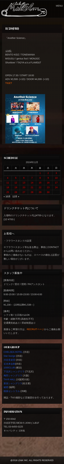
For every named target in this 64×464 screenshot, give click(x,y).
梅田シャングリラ (13, 375)
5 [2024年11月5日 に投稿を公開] (15, 178)
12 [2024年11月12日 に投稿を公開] (16, 182)
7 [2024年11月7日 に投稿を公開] (32, 178)
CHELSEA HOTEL (13, 352)
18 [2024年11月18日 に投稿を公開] (7, 187)
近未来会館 (9, 363)
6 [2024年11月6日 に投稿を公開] (24, 178)
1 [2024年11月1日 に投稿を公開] (40, 173)
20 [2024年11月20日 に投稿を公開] (24, 187)
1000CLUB (9, 367)
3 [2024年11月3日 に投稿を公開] (56, 173)
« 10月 (7, 196)
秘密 (6, 387)
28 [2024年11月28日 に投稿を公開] (32, 192)
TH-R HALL (10, 379)
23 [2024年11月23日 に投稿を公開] (48, 187)
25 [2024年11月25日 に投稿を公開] (7, 192)
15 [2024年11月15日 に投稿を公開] (40, 182)
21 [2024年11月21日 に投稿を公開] (32, 187)
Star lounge (10, 356)
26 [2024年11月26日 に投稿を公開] (16, 192)
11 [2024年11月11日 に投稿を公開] (7, 182)
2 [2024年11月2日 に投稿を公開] (48, 173)
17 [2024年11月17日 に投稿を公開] (56, 182)
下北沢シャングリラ (14, 371)
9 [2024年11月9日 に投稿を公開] (48, 178)
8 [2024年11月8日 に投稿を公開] (40, 178)
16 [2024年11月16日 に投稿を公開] (48, 182)
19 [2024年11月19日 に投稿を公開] (16, 187)
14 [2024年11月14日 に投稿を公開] (32, 182)
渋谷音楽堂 (9, 360)
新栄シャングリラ (13, 383)
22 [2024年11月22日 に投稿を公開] (40, 187)
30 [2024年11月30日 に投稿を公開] (48, 192)
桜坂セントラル (12, 391)
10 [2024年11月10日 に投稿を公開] (56, 178)
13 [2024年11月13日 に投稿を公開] (24, 182)
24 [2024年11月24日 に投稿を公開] (56, 187)
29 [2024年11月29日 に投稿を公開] (40, 192)
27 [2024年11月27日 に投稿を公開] (24, 192)
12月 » (15, 196)
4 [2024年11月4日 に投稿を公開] (7, 178)
